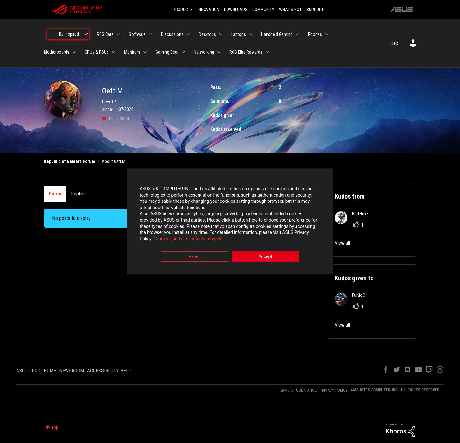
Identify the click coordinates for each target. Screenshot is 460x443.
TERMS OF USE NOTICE (297, 390)
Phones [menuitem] (315, 34)
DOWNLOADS (235, 9)
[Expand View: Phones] (327, 34)
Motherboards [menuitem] (56, 52)
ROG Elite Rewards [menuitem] (245, 52)
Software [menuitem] (137, 34)
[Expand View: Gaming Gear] (183, 52)
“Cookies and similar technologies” (188, 238)
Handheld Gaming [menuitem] (277, 34)
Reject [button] (195, 256)
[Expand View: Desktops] (221, 34)
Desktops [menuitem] (207, 34)
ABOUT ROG (28, 371)
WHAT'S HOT (290, 9)
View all (342, 243)
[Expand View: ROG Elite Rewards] (267, 52)
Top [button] (55, 427)
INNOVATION (208, 9)
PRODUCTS (183, 9)
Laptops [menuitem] (238, 34)
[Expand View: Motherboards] (74, 52)
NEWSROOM (71, 371)
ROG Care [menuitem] (105, 34)
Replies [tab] (78, 194)
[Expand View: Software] (150, 34)
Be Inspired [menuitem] (69, 34)
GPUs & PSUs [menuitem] (97, 52)
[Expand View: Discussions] (188, 34)
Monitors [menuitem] (132, 52)
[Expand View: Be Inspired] (86, 34)
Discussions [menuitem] (172, 34)
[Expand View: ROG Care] (118, 34)
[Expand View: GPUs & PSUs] (113, 52)
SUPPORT (315, 9)
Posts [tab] (55, 194)
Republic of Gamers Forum (69, 161)
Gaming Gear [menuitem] (167, 52)
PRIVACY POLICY (334, 390)
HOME (50, 371)
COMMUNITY (263, 9)
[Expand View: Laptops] (250, 34)
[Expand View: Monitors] (145, 52)
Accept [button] (265, 256)
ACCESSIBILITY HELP (109, 371)
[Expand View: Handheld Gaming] (297, 34)
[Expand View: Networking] (219, 52)
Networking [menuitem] (204, 52)
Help (395, 43)
